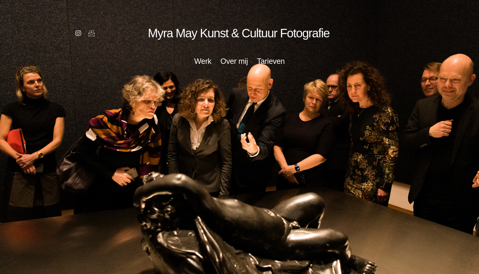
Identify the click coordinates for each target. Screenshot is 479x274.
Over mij (234, 61)
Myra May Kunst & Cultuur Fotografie (238, 33)
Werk (202, 61)
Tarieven (271, 61)
